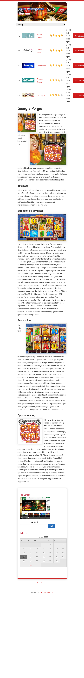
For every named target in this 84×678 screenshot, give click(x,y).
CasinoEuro (41, 65)
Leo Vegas (41, 95)
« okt (30, 565)
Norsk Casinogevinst (31, 9)
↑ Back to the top (41, 583)
